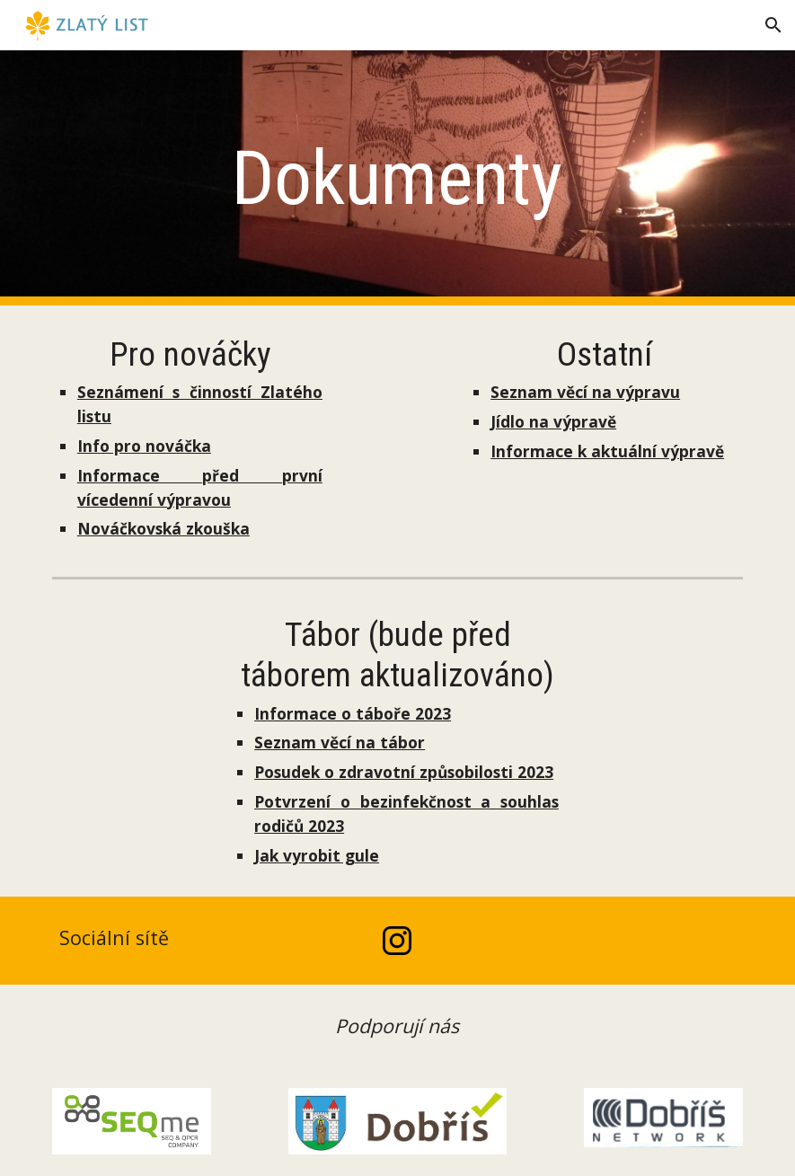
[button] (773, 25)
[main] (397, 178)
